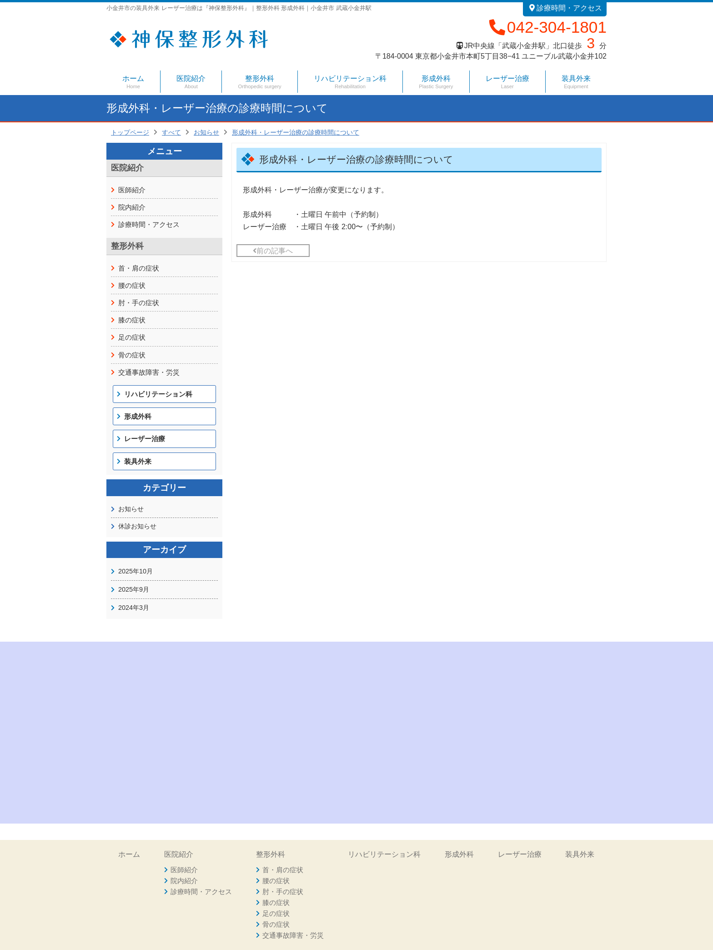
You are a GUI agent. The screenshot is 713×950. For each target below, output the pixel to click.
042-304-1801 (547, 27)
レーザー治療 (507, 82)
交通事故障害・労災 (149, 372)
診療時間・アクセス (564, 8)
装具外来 (576, 82)
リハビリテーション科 (350, 82)
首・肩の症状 (138, 268)
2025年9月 (133, 589)
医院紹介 (178, 854)
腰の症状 (132, 285)
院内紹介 (132, 207)
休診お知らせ (137, 526)
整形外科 (270, 854)
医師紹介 (132, 190)
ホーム (133, 82)
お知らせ (131, 509)
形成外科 (436, 82)
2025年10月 (135, 571)
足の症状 (132, 337)
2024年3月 (133, 607)
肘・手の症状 (138, 303)
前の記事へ (273, 251)
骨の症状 (132, 355)
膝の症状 (132, 320)
